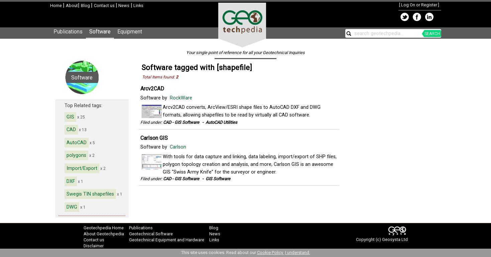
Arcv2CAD (152, 88)
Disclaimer (94, 245)
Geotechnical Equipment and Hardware (166, 239)
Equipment (129, 31)
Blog (86, 5)
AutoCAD (77, 143)
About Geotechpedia (104, 233)
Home (56, 5)
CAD (71, 130)
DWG (72, 207)
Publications (68, 31)
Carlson (179, 147)
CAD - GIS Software (181, 122)
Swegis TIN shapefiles (90, 194)
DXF (71, 181)
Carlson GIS (154, 138)
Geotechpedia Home (104, 227)
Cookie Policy (270, 252)
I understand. (297, 252)
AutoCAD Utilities (221, 122)
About (72, 5)
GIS (70, 117)
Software (100, 31)
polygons (76, 155)
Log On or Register (419, 4)
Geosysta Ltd (395, 239)
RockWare (182, 98)
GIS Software (218, 178)
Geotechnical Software (151, 233)
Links (137, 5)
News (123, 5)
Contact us (105, 5)
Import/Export (82, 168)
